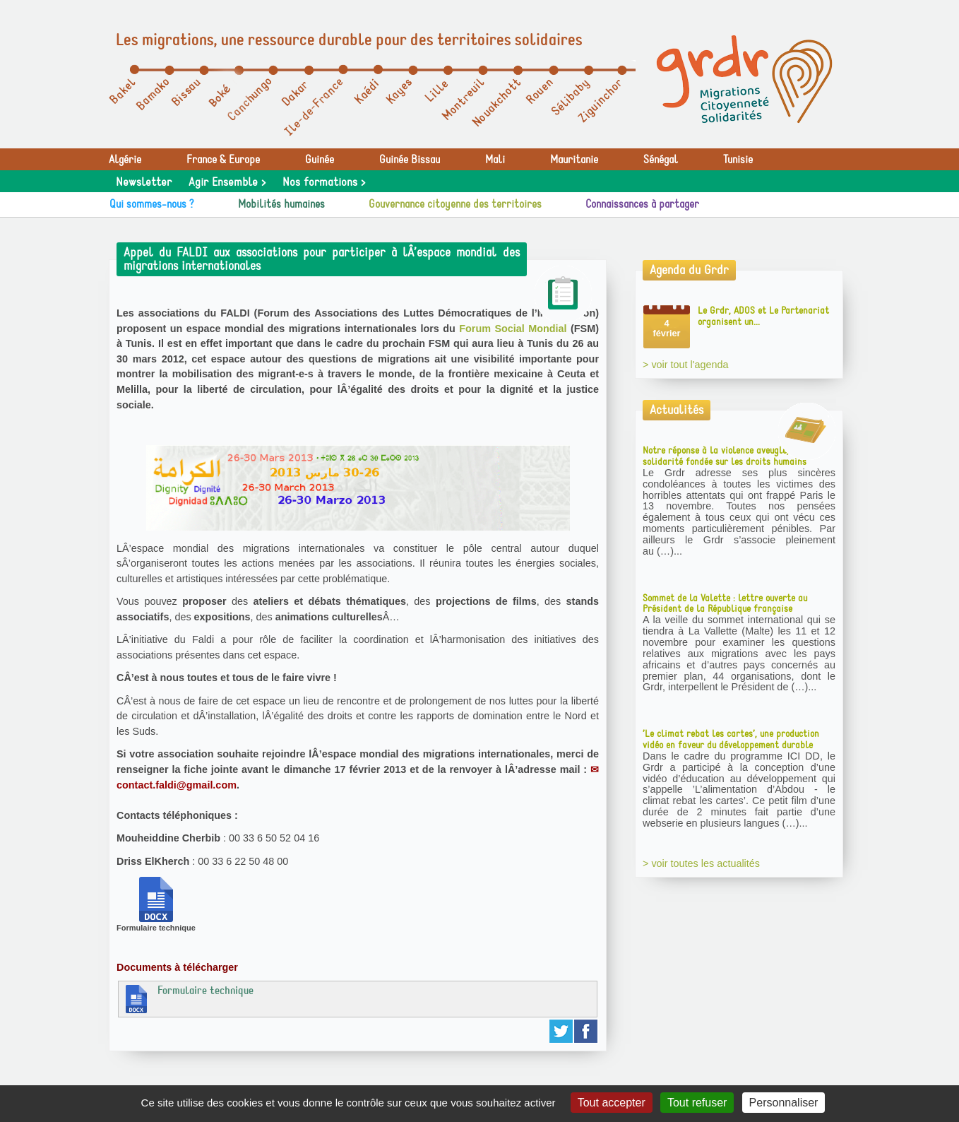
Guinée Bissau (409, 160)
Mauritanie (574, 160)
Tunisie (738, 160)
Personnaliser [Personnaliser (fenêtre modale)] (783, 1103)
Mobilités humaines (281, 204)
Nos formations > (323, 182)
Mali (495, 160)
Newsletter (144, 182)
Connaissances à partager (642, 204)
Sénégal (660, 160)
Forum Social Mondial (512, 328)
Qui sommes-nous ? (151, 204)
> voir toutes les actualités (701, 863)
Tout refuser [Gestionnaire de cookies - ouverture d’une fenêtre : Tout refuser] (697, 1103)
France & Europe (223, 160)
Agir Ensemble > (227, 182)
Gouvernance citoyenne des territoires (455, 204)
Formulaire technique (188, 998)
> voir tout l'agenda (686, 364)
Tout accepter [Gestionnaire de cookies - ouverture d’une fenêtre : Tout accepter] (611, 1103)
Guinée (319, 160)
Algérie (125, 160)
